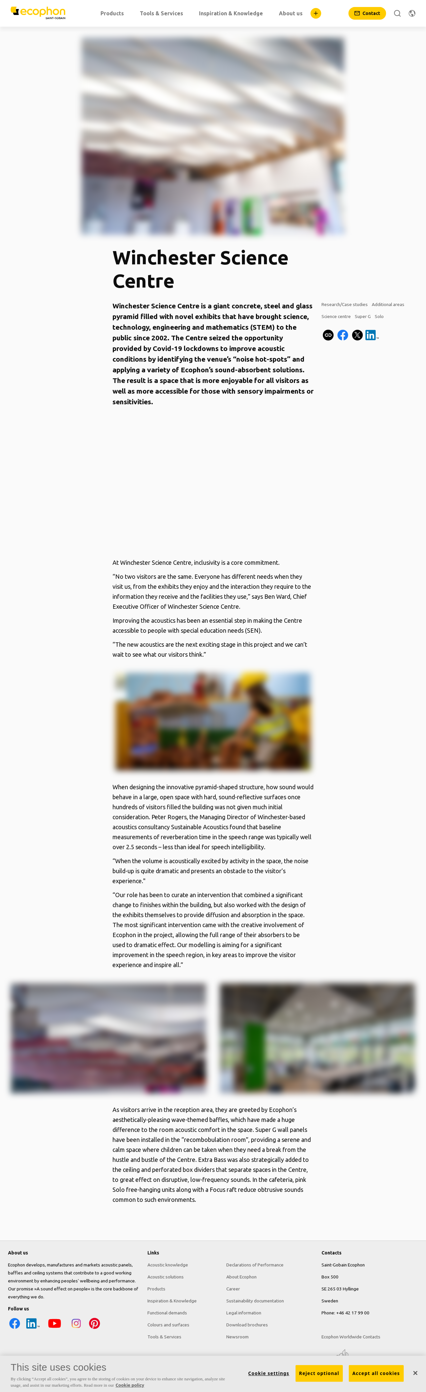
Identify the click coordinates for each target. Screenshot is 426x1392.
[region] (213, 1374)
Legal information (243, 1312)
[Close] (415, 1373)
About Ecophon (241, 1276)
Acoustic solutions (165, 1276)
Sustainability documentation (255, 1300)
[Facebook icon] (14, 1328)
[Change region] (412, 13)
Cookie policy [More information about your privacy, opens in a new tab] (129, 1385)
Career (233, 1288)
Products (156, 1288)
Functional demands (167, 1312)
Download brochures (247, 1324)
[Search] (397, 13)
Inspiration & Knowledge (172, 1300)
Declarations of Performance (255, 1264)
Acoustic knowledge (167, 1264)
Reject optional (319, 1373)
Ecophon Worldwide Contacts (350, 1336)
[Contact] (367, 13)
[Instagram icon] (76, 1328)
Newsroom (237, 1336)
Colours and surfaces (168, 1324)
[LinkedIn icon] (33, 1328)
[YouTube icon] (55, 1328)
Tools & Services (164, 1336)
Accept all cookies (376, 1373)
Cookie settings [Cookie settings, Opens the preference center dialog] (268, 1373)
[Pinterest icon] (94, 1328)
